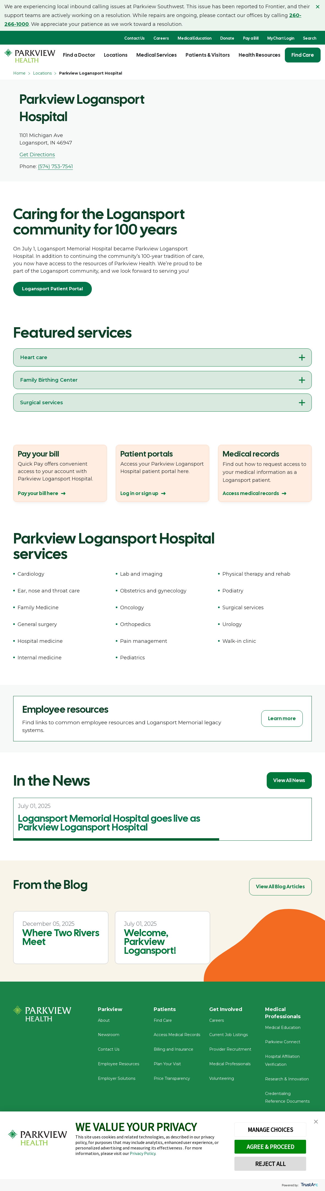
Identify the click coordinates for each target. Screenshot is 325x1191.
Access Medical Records (177, 1034)
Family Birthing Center (49, 380)
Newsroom (108, 1034)
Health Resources (259, 55)
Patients (165, 1009)
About (104, 1020)
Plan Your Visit (167, 1063)
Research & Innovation (287, 1079)
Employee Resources (118, 1063)
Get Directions (37, 155)
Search (309, 38)
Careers (161, 38)
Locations (116, 55)
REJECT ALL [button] (270, 1164)
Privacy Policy (142, 1153)
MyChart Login (280, 38)
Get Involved (225, 1009)
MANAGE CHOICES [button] (270, 1129)
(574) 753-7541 (55, 166)
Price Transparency (172, 1078)
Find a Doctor (79, 55)
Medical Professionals (229, 1063)
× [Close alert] (318, 6)
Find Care (302, 55)
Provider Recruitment (230, 1049)
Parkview (110, 1009)
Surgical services (41, 403)
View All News (289, 780)
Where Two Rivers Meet (60, 937)
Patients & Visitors (208, 55)
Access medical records (251, 493)
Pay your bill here (38, 493)
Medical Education (194, 38)
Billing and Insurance (173, 1049)
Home (19, 73)
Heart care (33, 357)
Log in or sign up (139, 493)
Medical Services (156, 55)
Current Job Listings (228, 1034)
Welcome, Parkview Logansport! (150, 942)
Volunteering (221, 1078)
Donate (227, 38)
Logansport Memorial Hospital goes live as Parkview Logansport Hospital (109, 823)
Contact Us (134, 38)
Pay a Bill (250, 38)
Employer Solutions (116, 1078)
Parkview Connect (282, 1041)
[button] (315, 1122)
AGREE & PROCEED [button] (270, 1147)
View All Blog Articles (280, 886)
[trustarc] (309, 1185)
